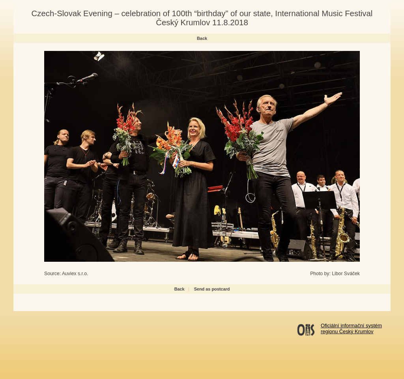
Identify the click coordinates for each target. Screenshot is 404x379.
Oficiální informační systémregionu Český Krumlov (351, 328)
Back (202, 38)
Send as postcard (212, 289)
